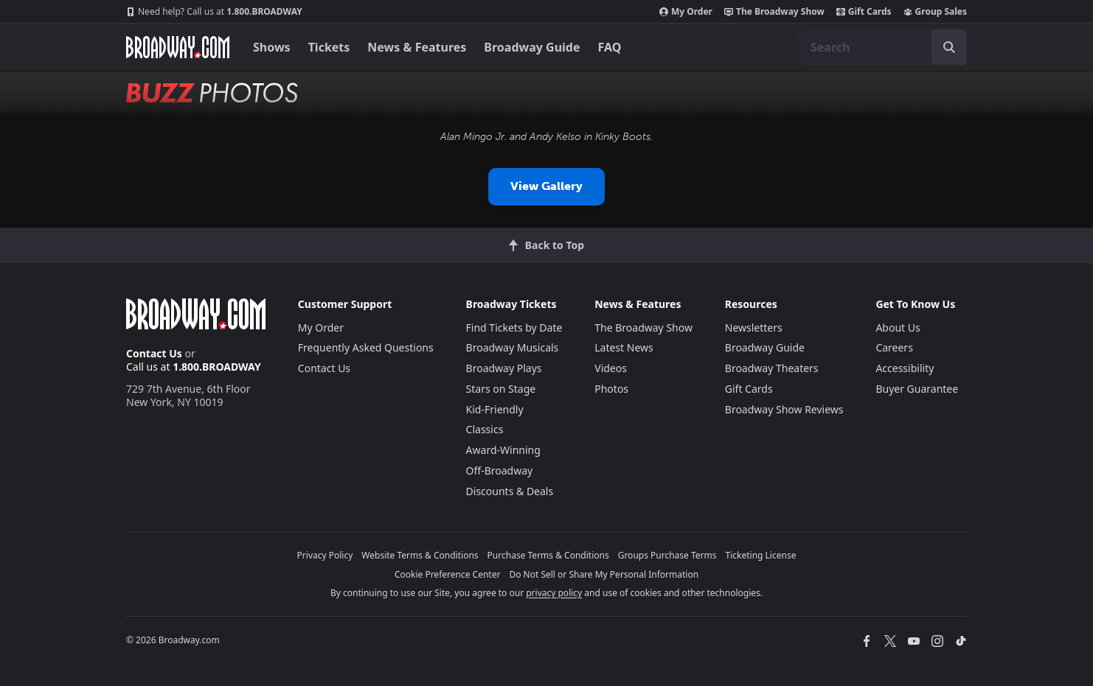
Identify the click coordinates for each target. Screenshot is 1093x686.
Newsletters (754, 328)
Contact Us (154, 353)
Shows (272, 47)
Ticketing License (761, 555)
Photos (611, 389)
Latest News (623, 347)
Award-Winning (503, 450)
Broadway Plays (504, 368)
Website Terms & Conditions (419, 555)
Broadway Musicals (512, 347)
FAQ (610, 47)
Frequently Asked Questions (366, 347)
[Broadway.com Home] (177, 47)
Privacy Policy (325, 555)
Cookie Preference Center (448, 574)
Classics (485, 429)
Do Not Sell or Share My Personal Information (603, 574)
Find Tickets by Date (514, 328)
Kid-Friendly (495, 409)
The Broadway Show (774, 12)
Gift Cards (864, 12)
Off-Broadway (499, 470)
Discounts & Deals (510, 491)
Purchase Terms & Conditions (548, 555)
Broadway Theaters (772, 368)
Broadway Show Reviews (784, 409)
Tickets (329, 47)
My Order (685, 12)
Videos (610, 368)
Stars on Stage (501, 389)
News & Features (416, 47)
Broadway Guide (532, 47)
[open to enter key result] (949, 47)
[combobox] (883, 47)
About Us (897, 328)
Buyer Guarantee (916, 389)
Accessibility (904, 368)
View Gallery (546, 186)
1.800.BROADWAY (214, 12)
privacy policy (554, 593)
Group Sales (935, 12)
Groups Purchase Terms (667, 555)
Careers (893, 347)
